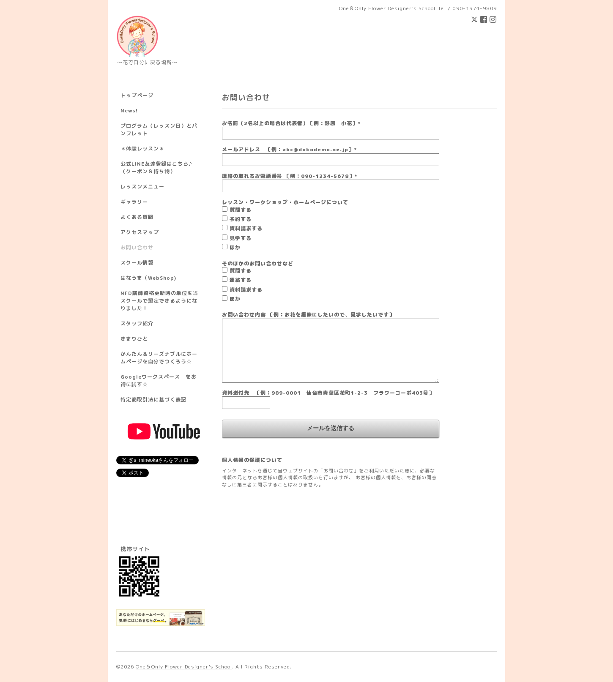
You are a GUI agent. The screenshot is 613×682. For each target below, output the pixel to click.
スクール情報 (136, 262)
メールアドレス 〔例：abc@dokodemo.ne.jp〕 (289, 149)
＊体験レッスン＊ (142, 148)
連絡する (241, 280)
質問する (241, 209)
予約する (241, 219)
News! (129, 110)
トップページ (136, 95)
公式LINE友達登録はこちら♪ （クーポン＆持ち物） (156, 167)
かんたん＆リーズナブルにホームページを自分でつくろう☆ (158, 357)
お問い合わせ (136, 247)
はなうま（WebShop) (148, 277)
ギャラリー (134, 201)
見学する (241, 238)
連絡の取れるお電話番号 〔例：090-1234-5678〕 (289, 176)
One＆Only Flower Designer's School (184, 666)
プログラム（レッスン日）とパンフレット (158, 129)
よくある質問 (136, 217)
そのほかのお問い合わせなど (257, 263)
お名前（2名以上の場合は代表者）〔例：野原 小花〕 (291, 123)
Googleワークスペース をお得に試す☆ (158, 380)
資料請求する (246, 228)
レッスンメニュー (142, 186)
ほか (235, 247)
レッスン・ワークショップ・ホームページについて (285, 202)
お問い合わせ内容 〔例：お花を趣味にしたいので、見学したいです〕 (308, 314)
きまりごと (134, 338)
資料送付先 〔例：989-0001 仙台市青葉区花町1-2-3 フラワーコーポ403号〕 (328, 392)
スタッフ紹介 (136, 323)
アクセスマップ (139, 232)
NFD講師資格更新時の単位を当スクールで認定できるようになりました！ (159, 300)
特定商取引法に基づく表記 (153, 399)
